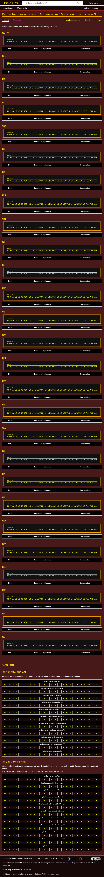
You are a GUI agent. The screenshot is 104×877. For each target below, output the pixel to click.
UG (30, 41)
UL (43, 41)
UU (69, 41)
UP (55, 41)
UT (66, 41)
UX (78, 41)
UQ (58, 41)
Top (87, 41)
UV (72, 41)
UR (61, 41)
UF (27, 41)
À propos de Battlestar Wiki (35, 874)
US (64, 41)
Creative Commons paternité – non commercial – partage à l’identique (59, 863)
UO (52, 41)
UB (16, 41)
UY (81, 41)
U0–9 (9, 41)
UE (24, 41)
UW (75, 41)
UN (49, 41)
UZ (84, 41)
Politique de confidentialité (13, 874)
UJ (38, 41)
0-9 (5, 685)
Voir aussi (93, 41)
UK (40, 41)
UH (33, 41)
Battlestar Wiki (11, 2)
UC (19, 41)
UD (22, 41)
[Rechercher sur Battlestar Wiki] (52, 3)
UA (13, 41)
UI (35, 41)
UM (46, 41)
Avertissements (53, 874)
